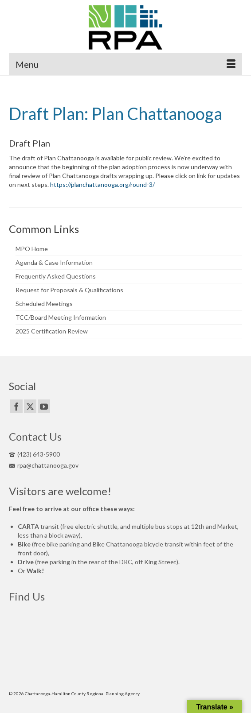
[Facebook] (16, 406)
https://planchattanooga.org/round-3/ (102, 184)
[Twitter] (30, 406)
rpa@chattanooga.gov (43, 465)
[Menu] (125, 64)
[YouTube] (44, 406)
